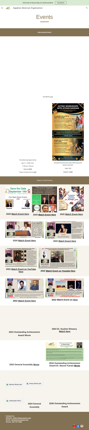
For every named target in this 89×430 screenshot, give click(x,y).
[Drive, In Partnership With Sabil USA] (27, 130)
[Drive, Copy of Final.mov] (65, 386)
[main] (44, 18)
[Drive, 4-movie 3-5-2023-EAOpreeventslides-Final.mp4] (24, 318)
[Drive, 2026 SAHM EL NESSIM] (48, 66)
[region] (44, 3)
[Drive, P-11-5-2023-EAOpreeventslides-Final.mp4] (24, 352)
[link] (14, 379)
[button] (2, 8)
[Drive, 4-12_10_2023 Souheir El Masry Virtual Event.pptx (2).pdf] (65, 317)
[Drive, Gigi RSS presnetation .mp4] (34, 394)
